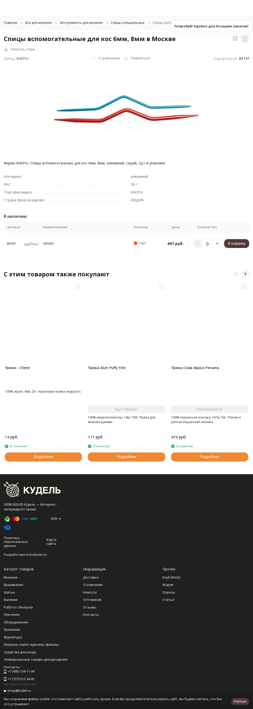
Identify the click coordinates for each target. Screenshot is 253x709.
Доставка (90, 577)
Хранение (12, 629)
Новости (90, 592)
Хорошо (240, 701)
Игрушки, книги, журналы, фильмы (31, 644)
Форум (167, 584)
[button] (236, 274)
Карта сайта (51, 541)
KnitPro (22, 58)
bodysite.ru (38, 554)
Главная (10, 22)
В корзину (236, 243)
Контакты (91, 614)
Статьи (168, 599)
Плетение (12, 614)
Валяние (11, 599)
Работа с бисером (18, 607)
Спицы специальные (127, 22)
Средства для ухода (20, 652)
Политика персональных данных (16, 541)
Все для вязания (38, 22)
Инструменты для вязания (81, 22)
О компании (93, 584)
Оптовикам (92, 599)
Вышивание (13, 584)
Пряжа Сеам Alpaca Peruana (195, 367)
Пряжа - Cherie (17, 367)
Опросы (168, 592)
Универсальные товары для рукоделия (36, 659)
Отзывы (89, 607)
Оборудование (16, 622)
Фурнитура (13, 637)
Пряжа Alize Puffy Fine (107, 367)
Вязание (11, 577)
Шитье (9, 592)
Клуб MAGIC (171, 577)
